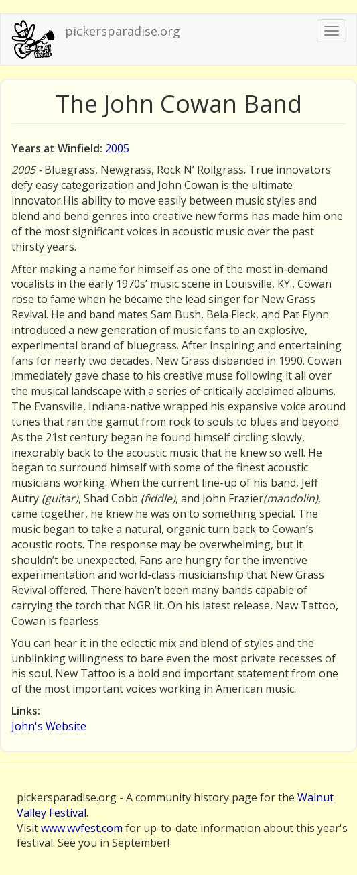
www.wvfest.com (82, 828)
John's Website (48, 726)
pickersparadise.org (122, 31)
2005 (117, 148)
